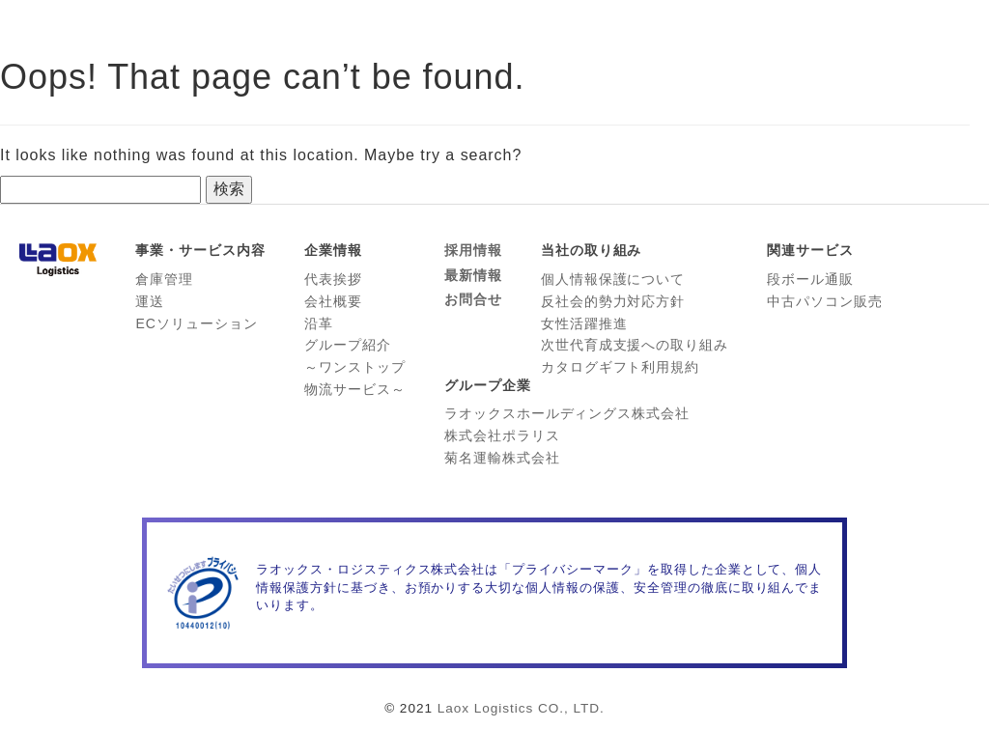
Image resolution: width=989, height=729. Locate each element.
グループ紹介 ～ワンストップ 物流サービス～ (355, 367)
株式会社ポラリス (502, 435)
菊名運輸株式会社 (502, 457)
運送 (149, 301)
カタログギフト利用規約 (620, 367)
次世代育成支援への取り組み (634, 344)
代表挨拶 (333, 279)
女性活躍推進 (584, 323)
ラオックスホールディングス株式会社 (567, 413)
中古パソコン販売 (825, 301)
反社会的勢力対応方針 (613, 301)
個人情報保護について (613, 279)
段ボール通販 (810, 279)
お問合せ (473, 299)
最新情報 (473, 275)
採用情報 (473, 250)
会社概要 (333, 301)
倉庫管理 (164, 279)
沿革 (318, 323)
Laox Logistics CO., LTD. (521, 708)
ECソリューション (196, 323)
